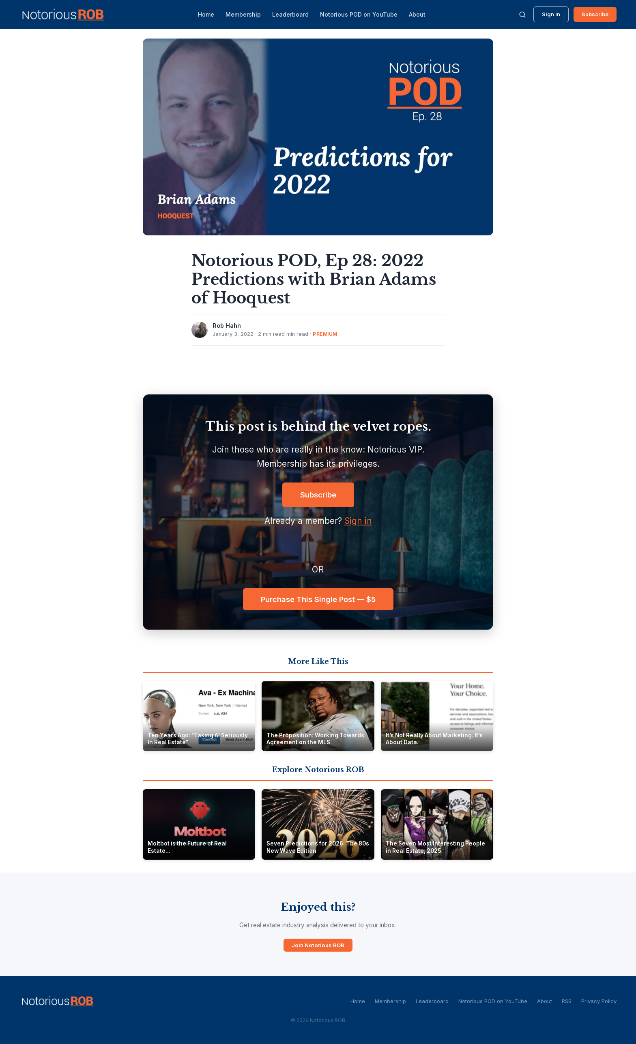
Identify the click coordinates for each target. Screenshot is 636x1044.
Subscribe (595, 14)
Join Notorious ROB (318, 945)
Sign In (551, 14)
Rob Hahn (227, 325)
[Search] (522, 15)
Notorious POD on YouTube (359, 14)
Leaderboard (290, 14)
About (417, 14)
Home (206, 14)
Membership (243, 14)
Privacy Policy (599, 1001)
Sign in (358, 521)
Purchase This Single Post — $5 (318, 599)
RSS (567, 1001)
